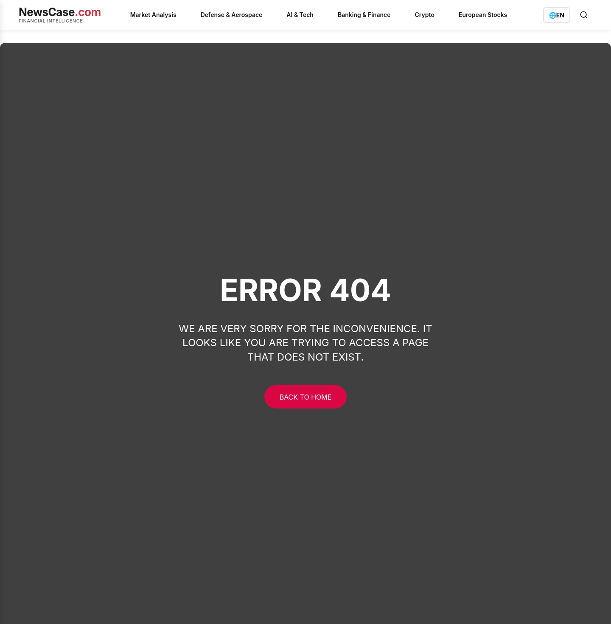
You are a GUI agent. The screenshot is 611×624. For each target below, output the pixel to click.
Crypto (424, 14)
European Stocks (483, 14)
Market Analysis (153, 14)
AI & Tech (300, 14)
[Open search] (583, 14)
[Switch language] (556, 15)
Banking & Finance (364, 14)
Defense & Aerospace (232, 14)
